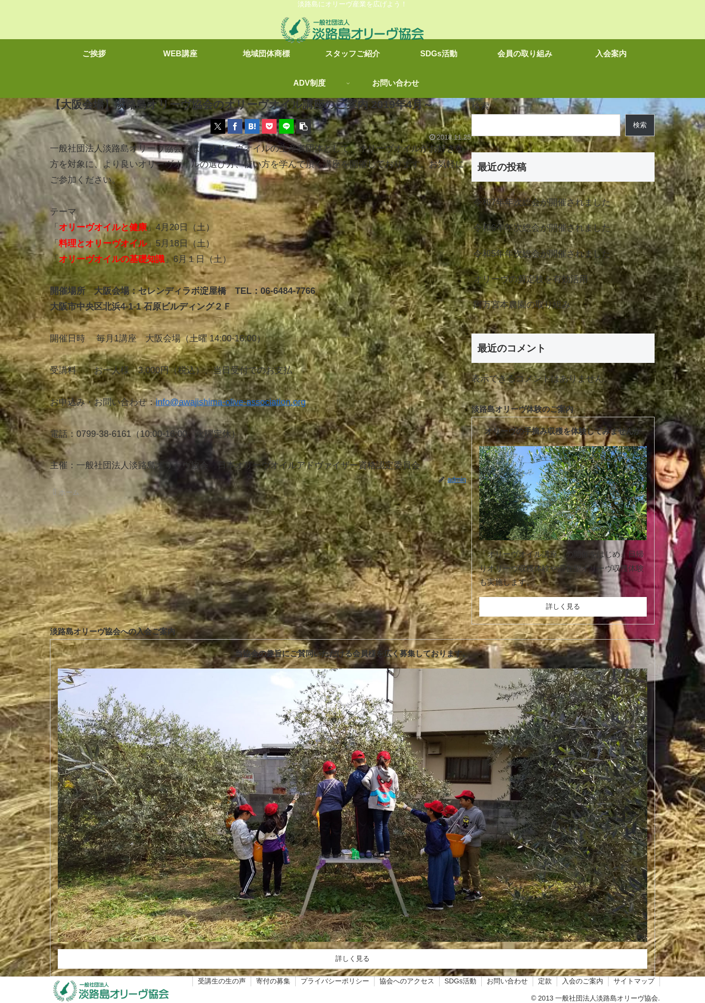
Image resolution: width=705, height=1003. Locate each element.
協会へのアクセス (406, 981)
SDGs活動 (460, 981)
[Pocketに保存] (269, 126)
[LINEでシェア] (286, 126)
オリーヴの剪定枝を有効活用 (530, 279)
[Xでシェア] (218, 126)
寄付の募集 (273, 981)
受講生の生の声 (222, 981)
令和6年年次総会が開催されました (542, 228)
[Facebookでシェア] (235, 126)
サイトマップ (634, 981)
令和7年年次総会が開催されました (542, 202)
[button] (303, 126)
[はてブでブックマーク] (252, 126)
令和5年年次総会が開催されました (542, 254)
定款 (545, 981)
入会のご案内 (582, 981)
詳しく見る (563, 606)
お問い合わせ (507, 981)
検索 (480, 106)
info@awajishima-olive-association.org (231, 402)
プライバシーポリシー (335, 981)
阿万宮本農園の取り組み (521, 305)
